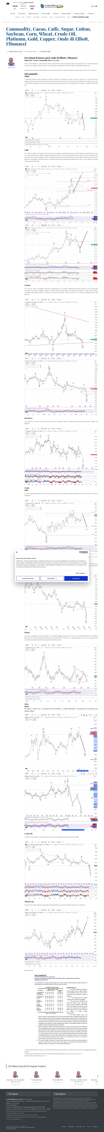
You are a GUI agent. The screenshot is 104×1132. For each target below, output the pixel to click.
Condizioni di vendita (11, 1128)
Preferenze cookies (30, 1127)
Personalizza (52, 578)
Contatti (91, 14)
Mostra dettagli (80, 573)
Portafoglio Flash (36, 1080)
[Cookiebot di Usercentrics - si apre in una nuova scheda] (80, 552)
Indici (68, 17)
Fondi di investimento (60, 17)
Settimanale (66, 14)
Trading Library (79, 14)
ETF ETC (51, 17)
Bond (23, 17)
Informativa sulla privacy (12, 1127)
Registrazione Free (80, 1126)
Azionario (17, 17)
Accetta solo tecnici (28, 578)
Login (93, 6)
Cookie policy (22, 1127)
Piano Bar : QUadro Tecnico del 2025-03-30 (79, 1081)
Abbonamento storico (16, 51)
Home (12, 14)
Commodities (36, 17)
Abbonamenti (33, 14)
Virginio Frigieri (46, 51)
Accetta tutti (76, 578)
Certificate (28, 17)
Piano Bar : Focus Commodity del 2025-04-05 (15, 1081)
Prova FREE (45, 14)
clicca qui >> (78, 1054)
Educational (44, 17)
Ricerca (56, 14)
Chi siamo (21, 14)
